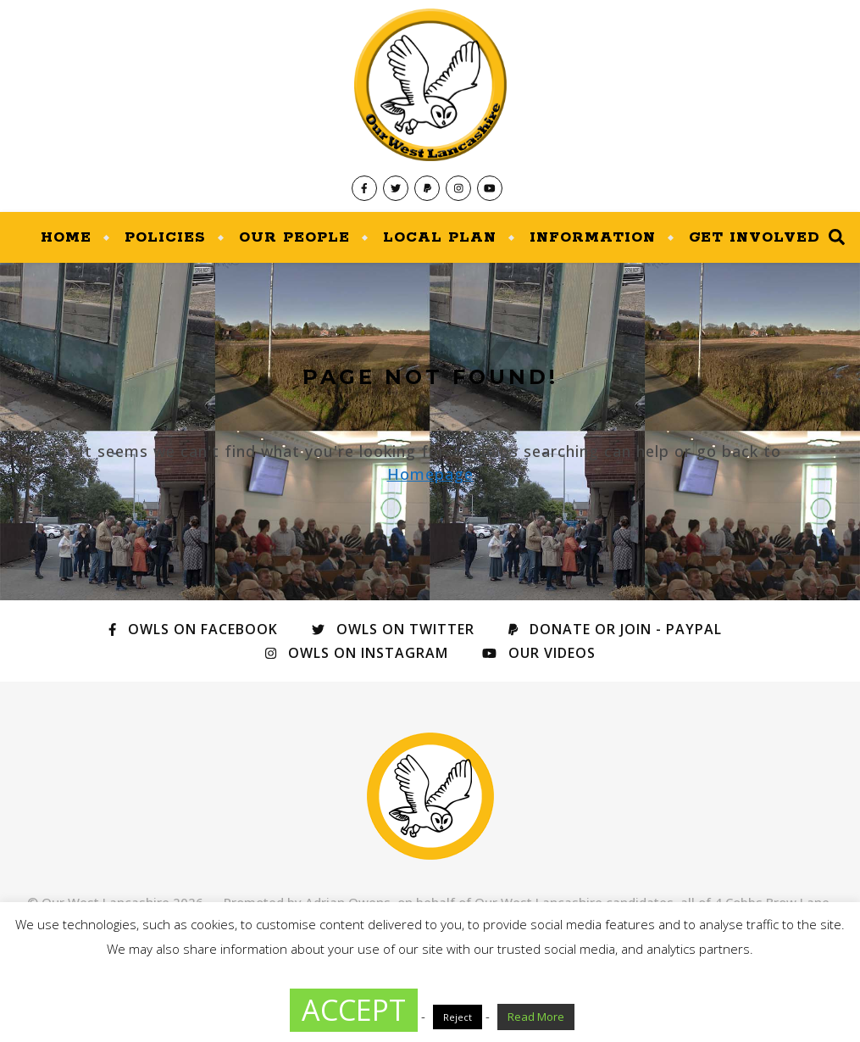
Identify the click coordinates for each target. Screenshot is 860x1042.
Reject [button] (457, 1017)
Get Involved (754, 237)
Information (593, 237)
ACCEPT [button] (354, 1009)
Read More (536, 1016)
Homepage (430, 474)
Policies (165, 237)
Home (66, 237)
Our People (294, 237)
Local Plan (440, 237)
